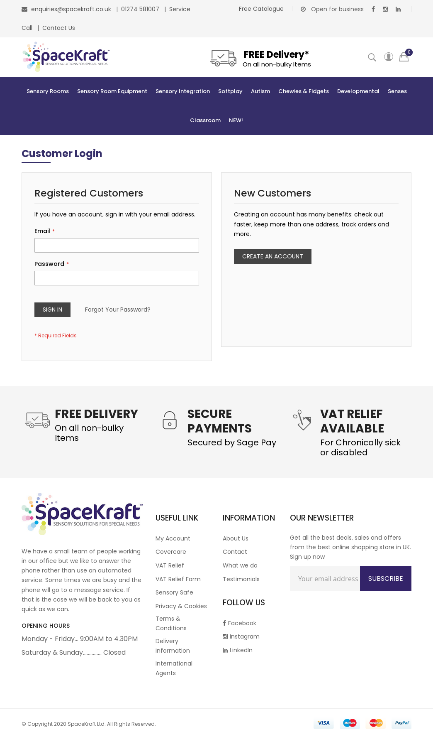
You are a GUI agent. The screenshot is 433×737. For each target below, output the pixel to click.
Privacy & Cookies (181, 606)
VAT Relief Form (178, 579)
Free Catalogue (261, 9)
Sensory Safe (174, 592)
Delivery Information (173, 646)
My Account (173, 538)
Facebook (239, 623)
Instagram (241, 636)
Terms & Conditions (171, 623)
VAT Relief (170, 565)
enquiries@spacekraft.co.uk (71, 9)
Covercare (171, 552)
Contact (235, 552)
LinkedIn (238, 650)
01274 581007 (141, 9)
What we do (240, 565)
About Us (235, 538)
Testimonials (241, 579)
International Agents (174, 668)
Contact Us (58, 28)
